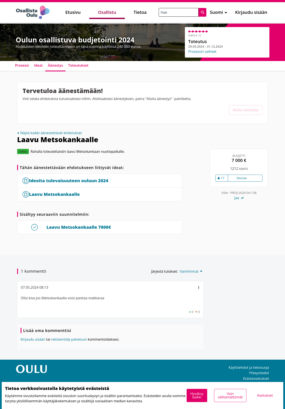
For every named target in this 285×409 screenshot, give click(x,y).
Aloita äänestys (246, 110)
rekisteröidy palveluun (69, 339)
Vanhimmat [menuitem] (189, 271)
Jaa (239, 198)
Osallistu (107, 12)
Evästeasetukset (256, 378)
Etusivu (73, 12)
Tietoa (140, 12)
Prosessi (22, 65)
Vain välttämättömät (230, 395)
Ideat (38, 65)
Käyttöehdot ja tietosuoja (249, 367)
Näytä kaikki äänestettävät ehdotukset (49, 132)
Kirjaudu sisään (251, 12)
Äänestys (55, 65)
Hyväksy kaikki (197, 395)
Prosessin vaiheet (202, 51)
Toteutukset (78, 65)
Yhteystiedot (259, 372)
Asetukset (265, 395)
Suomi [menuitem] (216, 12)
